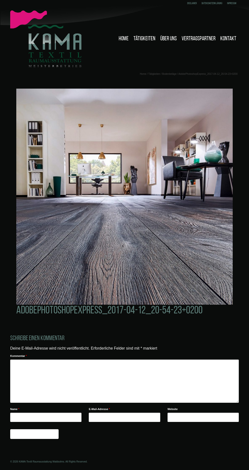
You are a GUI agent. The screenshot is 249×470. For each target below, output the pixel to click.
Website (173, 409)
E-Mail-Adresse (99, 409)
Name (14, 409)
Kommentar (18, 355)
